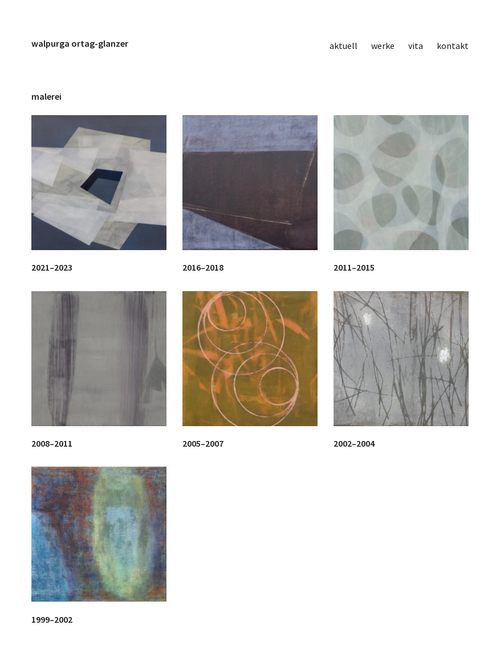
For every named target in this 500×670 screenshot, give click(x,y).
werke (383, 45)
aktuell (343, 45)
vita (415, 45)
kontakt (453, 45)
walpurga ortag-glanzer (79, 43)
